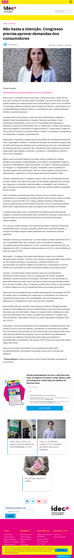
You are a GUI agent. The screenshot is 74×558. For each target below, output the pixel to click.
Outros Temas (12, 44)
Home (5, 24)
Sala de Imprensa (9, 536)
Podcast (23, 541)
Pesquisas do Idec (43, 538)
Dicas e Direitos (42, 533)
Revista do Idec (25, 531)
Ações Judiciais (42, 541)
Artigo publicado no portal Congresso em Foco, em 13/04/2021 (27, 92)
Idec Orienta (41, 536)
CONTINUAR (61, 550)
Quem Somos (8, 526)
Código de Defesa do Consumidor (44, 527)
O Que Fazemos (9, 529)
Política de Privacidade (11, 552)
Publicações (24, 536)
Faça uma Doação (60, 529)
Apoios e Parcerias (10, 531)
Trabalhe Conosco (10, 539)
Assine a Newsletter (27, 539)
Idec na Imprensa (26, 526)
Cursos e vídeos (42, 531)
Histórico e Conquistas (11, 534)
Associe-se (57, 526)
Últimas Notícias (25, 529)
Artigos (13, 24)
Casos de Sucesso (43, 543)
